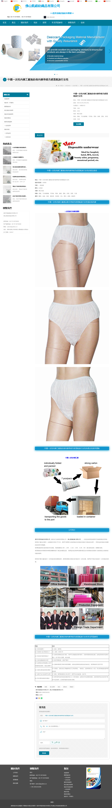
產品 (13, 23)
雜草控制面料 (8, 121)
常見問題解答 (57, 23)
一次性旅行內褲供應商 (72, 211)
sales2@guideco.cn (41, 784)
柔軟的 (65, 687)
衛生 (59, 687)
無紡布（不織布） (9, 102)
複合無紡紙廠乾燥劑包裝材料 (20, 167)
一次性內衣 (67, 85)
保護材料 (6, 99)
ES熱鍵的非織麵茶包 (18, 157)
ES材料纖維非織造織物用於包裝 (20, 147)
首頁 (4, 23)
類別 (61, 85)
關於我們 (24, 23)
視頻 (35, 23)
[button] (54, 74)
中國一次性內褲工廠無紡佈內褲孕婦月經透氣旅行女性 (59, 715)
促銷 (82, 23)
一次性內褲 (74, 85)
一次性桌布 (7, 133)
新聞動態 (15, 779)
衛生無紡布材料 (8, 110)
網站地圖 (15, 783)
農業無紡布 (7, 106)
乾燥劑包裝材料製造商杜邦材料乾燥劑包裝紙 (20, 176)
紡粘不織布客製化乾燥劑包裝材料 (20, 196)
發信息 (44, 753)
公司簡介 (15, 772)
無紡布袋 (6, 129)
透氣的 (71, 687)
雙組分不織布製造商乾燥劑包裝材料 (20, 186)
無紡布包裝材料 (8, 114)
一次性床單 (7, 125)
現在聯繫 (78, 124)
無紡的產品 (7, 118)
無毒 (46, 687)
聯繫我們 (71, 23)
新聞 (44, 23)
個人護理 (52, 687)
